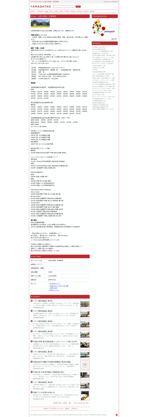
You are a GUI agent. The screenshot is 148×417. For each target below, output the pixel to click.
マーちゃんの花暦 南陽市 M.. (102, 51)
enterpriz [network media (98, 414)
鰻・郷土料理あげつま (100, 76)
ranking (79, 11)
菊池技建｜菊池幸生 (99, 107)
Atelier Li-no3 (97, 47)
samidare (115, 1)
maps (56, 11)
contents (40, 11)
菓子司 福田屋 (98, 103)
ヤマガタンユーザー (60, 408)
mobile (86, 11)
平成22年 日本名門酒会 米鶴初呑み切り (49, 372)
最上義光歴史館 (98, 72)
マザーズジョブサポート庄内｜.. (103, 88)
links (61, 11)
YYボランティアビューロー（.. (102, 80)
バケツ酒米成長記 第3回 (42, 352)
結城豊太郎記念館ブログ (101, 92)
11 (77, 403)
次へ (87, 403)
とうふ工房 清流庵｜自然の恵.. (102, 74)
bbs (51, 11)
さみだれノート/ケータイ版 (59, 286)
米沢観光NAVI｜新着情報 (101, 59)
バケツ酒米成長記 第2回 (42, 382)
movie (73, 11)
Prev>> (75, 408)
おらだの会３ (97, 94)
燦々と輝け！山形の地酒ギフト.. (103, 78)
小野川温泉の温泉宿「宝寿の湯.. (103, 55)
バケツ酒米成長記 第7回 (42, 301)
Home (32, 11)
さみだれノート (55, 283)
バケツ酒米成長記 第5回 (42, 321)
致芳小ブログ (97, 67)
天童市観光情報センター (101, 98)
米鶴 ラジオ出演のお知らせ (44, 392)
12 (79, 403)
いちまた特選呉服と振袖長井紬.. (103, 84)
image (67, 11)
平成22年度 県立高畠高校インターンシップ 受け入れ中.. (55, 341)
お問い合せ (53, 288)
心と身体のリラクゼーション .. (102, 57)
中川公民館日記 (98, 49)
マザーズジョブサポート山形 (102, 63)
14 (84, 403)
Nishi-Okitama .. (98, 65)
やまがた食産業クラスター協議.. (103, 86)
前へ (70, 403)
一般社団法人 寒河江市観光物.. (102, 61)
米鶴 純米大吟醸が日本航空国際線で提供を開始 (52, 362)
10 (74, 403)
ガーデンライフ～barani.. (101, 90)
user (46, 11)
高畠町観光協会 (98, 100)
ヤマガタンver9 (35, 1)
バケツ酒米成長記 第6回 (42, 311)
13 (81, 403)
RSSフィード (54, 290)
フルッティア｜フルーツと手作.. (103, 96)
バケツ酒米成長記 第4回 (42, 331)
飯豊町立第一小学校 (99, 53)
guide (92, 11)
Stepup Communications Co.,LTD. (44, 414)
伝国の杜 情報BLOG (99, 82)
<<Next (45, 408)
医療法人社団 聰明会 (99, 105)
